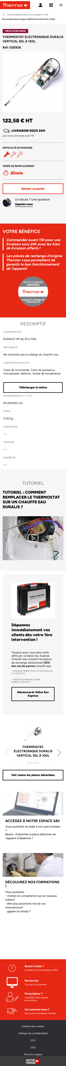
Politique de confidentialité (33, 1033)
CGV (33, 1040)
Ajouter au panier (33, 188)
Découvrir (33, 763)
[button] (59, 753)
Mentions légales (33, 1054)
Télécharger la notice (33, 387)
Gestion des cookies (33, 1026)
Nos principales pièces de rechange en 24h (27, 14)
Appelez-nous (24, 204)
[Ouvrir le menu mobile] (61, 5)
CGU (33, 1047)
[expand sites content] (51, 5)
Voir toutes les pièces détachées (33, 775)
